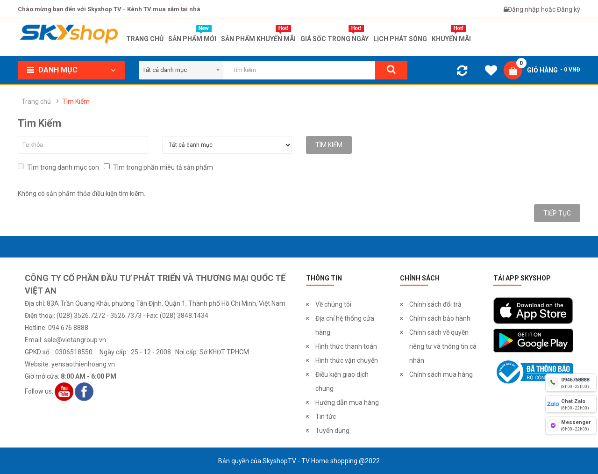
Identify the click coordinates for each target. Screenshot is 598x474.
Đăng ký (568, 9)
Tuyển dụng (332, 430)
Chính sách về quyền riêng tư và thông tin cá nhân (443, 346)
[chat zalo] (571, 404)
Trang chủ (36, 101)
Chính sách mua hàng (441, 374)
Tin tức (325, 416)
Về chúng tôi (333, 304)
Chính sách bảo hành (439, 318)
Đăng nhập (524, 9)
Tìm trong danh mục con (58, 167)
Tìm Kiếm (76, 101)
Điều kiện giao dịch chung (342, 381)
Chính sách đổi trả (435, 304)
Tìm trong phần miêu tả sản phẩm (158, 167)
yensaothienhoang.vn (83, 364)
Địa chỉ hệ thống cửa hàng (344, 325)
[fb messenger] (571, 425)
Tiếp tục (557, 213)
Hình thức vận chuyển (346, 360)
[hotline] (571, 382)
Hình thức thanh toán (346, 346)
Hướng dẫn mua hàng (347, 402)
